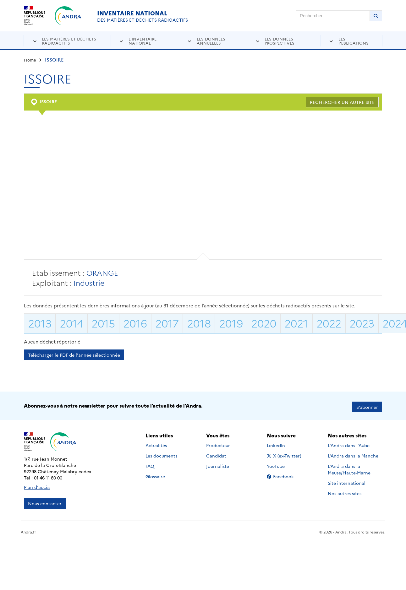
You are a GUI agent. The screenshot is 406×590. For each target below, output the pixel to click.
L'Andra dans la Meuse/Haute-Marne (349, 466)
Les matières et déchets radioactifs (69, 41)
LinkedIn (283, 443)
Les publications (353, 41)
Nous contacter (45, 501)
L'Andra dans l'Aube (349, 443)
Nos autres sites (344, 491)
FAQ (149, 463)
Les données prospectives (279, 41)
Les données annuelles (211, 41)
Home (30, 59)
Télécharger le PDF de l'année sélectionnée (74, 355)
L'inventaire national (142, 41)
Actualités (156, 443)
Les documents (161, 453)
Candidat (216, 453)
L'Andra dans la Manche (353, 453)
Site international (346, 480)
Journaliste (217, 463)
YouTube (283, 463)
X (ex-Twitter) (285, 453)
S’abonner (367, 404)
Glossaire (155, 474)
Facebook (285, 474)
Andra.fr (28, 529)
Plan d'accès (37, 484)
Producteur (218, 443)
